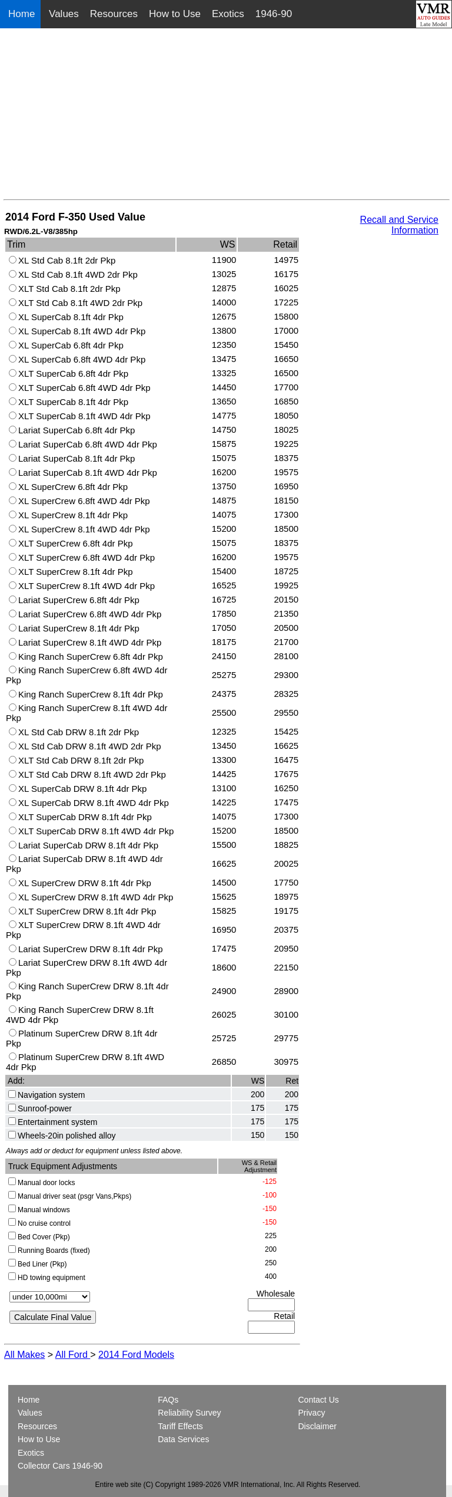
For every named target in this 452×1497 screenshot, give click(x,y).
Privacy (311, 1412)
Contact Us (318, 1399)
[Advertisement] (227, 116)
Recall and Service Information (399, 225)
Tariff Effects (180, 1426)
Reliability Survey (189, 1412)
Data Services (183, 1439)
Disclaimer (317, 1426)
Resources (114, 13)
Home (23, 13)
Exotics (228, 13)
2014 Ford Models (136, 1355)
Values (64, 13)
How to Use (175, 13)
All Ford (73, 1355)
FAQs (168, 1399)
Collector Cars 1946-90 (60, 1465)
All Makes (24, 1355)
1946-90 (273, 13)
